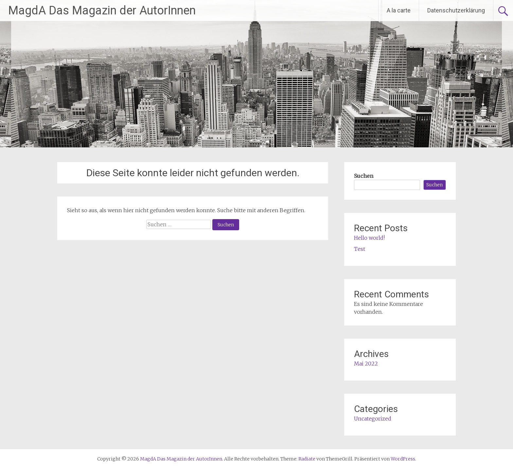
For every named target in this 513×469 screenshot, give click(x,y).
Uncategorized (372, 418)
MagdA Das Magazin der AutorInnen (102, 10)
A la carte (399, 10)
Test (359, 249)
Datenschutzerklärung (456, 10)
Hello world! (369, 238)
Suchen (363, 176)
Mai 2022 (366, 363)
